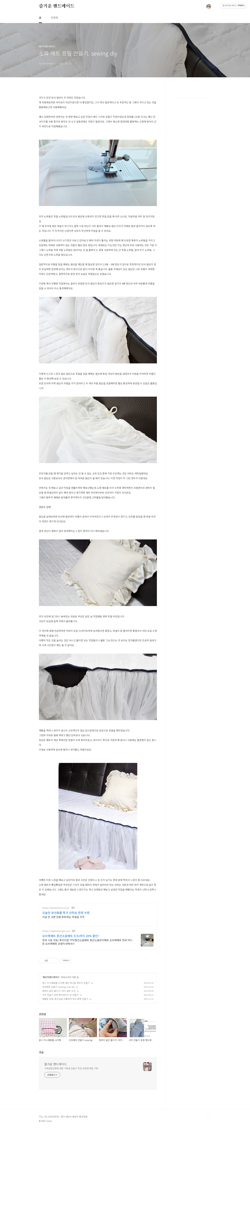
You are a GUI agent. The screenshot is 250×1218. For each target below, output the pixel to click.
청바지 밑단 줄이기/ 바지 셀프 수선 (58, 1035)
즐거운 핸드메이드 (56, 6)
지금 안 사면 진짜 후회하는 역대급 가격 (63, 961)
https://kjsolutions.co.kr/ (56, 952)
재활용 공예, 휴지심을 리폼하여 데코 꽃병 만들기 (65, 1043)
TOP (208, 1162)
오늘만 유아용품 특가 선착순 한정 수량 (66, 957)
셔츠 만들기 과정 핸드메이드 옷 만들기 (60, 1039)
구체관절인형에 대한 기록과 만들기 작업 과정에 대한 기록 (71, 1113)
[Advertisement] (98, 922)
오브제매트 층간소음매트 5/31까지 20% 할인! (70, 980)
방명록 (54, 17)
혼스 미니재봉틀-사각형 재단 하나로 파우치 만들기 (66, 1027)
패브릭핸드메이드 (51, 1021)
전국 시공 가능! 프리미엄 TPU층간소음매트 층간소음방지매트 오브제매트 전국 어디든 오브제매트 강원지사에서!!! (87, 986)
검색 (201, 6)
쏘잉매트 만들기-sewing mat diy (58, 1031)
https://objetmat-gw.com (56, 975)
